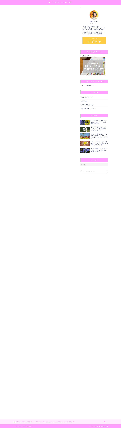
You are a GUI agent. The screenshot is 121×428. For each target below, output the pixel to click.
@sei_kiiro (38, 28)
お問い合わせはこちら (87, 97)
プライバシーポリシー (19, 426)
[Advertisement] (44, 352)
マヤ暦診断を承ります (87, 105)
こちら (82, 85)
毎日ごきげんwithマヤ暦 (60, 2)
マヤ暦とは (84, 101)
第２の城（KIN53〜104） (19, 9)
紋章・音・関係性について (88, 108)
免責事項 (29, 426)
